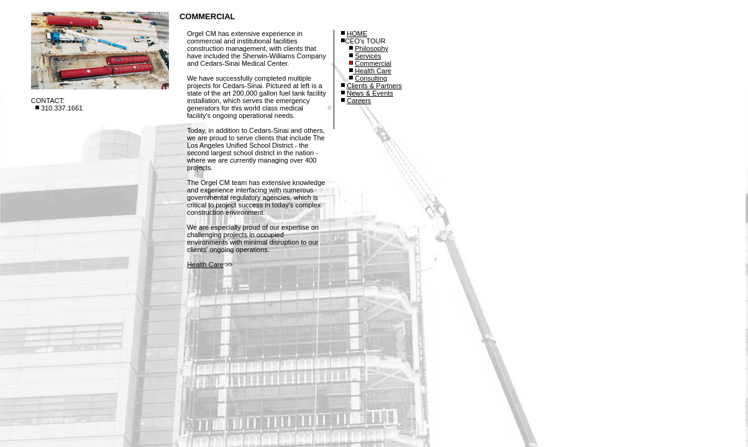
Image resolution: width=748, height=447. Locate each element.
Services (368, 56)
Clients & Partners (374, 85)
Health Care (205, 264)
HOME (357, 33)
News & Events (370, 93)
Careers (359, 100)
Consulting (371, 78)
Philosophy (371, 48)
